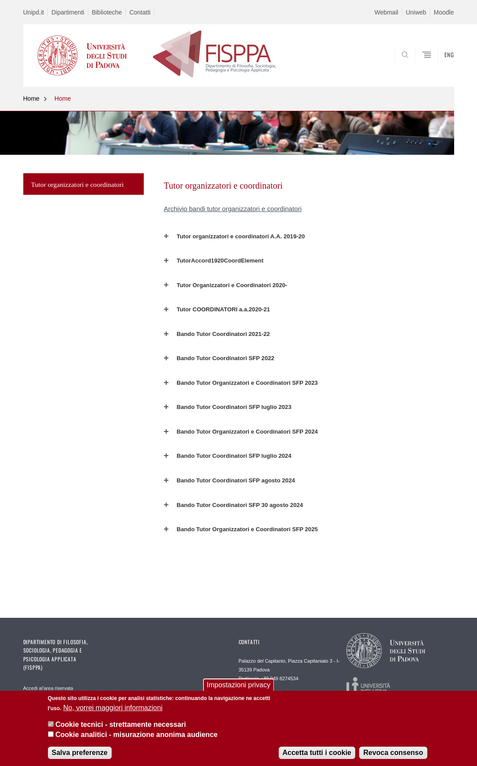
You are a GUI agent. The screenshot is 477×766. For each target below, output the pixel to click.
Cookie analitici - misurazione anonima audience (136, 734)
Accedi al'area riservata (48, 688)
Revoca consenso (393, 752)
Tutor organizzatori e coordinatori (77, 184)
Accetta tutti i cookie (317, 752)
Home (31, 98)
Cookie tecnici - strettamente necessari (120, 724)
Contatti (139, 12)
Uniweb (416, 12)
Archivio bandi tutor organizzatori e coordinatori (233, 208)
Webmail (386, 12)
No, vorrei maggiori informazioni (113, 707)
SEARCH (438, 65)
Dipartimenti (67, 12)
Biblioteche (107, 12)
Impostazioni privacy (238, 685)
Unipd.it (33, 12)
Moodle (444, 12)
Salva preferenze (80, 752)
